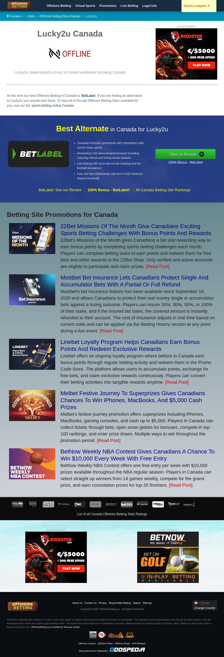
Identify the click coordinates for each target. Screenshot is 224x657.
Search (137, 603)
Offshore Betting (59, 5)
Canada (15, 16)
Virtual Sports (85, 5)
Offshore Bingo (122, 643)
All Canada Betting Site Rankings (163, 192)
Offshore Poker (105, 643)
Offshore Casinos (87, 643)
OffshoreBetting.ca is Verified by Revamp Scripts (55, 627)
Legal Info (149, 5)
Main (31, 16)
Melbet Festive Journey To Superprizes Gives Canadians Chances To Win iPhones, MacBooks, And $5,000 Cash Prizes (133, 400)
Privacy (103, 603)
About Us (77, 603)
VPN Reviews (139, 643)
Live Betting (129, 5)
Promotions (107, 5)
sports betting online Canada (53, 105)
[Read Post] (157, 266)
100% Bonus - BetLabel (188, 162)
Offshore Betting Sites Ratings (60, 16)
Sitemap (147, 603)
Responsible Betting (120, 603)
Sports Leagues (197, 5)
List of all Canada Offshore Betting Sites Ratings (112, 514)
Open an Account (186, 154)
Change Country (204, 608)
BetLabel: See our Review (60, 192)
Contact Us (90, 603)
